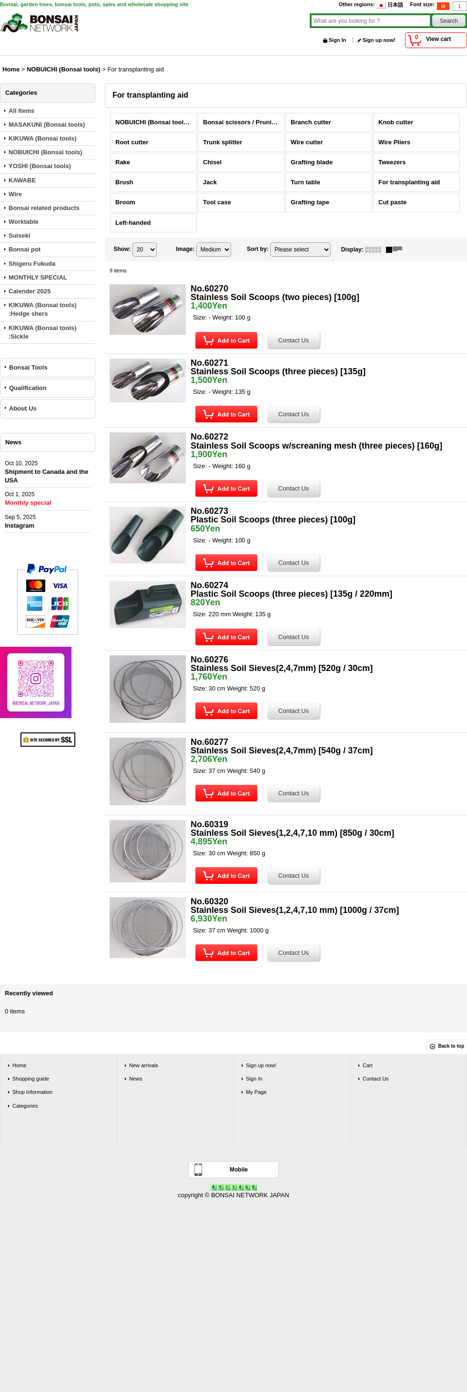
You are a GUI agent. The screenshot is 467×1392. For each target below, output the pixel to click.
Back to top (451, 1046)
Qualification (28, 387)
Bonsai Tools (28, 367)
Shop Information (32, 1092)
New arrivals (143, 1065)
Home (19, 1065)
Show (122, 249)
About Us (23, 408)
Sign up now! (379, 40)
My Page (256, 1092)
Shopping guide (30, 1079)
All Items (21, 110)
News (135, 1079)
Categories (25, 1106)
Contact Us (376, 1079)
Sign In (337, 40)
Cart (368, 1065)
